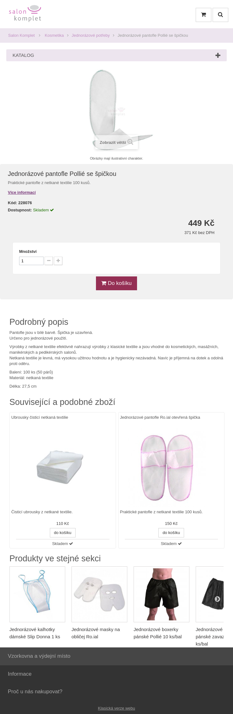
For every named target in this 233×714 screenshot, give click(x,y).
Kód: (12, 202)
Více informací (22, 192)
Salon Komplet (21, 35)
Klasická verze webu (116, 708)
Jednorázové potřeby (91, 35)
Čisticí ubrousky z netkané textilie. (42, 512)
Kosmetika (54, 35)
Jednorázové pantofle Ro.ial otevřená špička (160, 417)
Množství (28, 251)
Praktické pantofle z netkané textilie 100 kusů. (161, 512)
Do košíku (116, 283)
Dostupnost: (20, 210)
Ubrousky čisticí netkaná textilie (39, 417)
